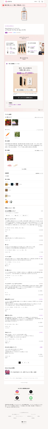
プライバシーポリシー (19, 416)
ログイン (35, 1)
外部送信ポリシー (30, 416)
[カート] (42, 1)
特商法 (39, 416)
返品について (40, 109)
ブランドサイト (33, 414)
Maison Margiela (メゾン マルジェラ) (12, 28)
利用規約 (9, 416)
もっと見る (24, 169)
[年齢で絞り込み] (17, 215)
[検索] (39, 1)
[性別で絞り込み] (25, 215)
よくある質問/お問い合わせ (24, 412)
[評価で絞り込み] (9, 215)
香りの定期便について (15, 414)
